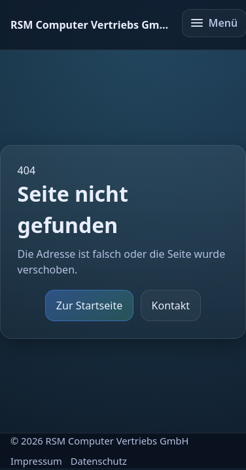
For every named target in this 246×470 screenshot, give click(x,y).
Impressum (36, 460)
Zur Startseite (89, 305)
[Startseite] (90, 25)
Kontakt (171, 305)
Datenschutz (99, 460)
